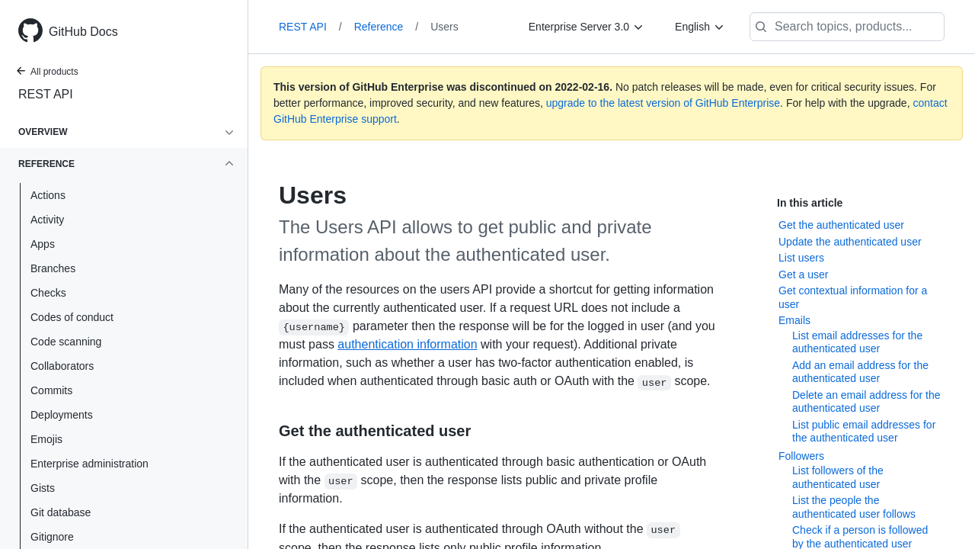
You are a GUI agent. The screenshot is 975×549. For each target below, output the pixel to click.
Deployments (61, 415)
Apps (42, 244)
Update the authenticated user (850, 242)
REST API (45, 94)
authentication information (407, 344)
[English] (700, 26)
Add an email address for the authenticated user (860, 372)
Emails (794, 320)
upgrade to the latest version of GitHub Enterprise (663, 103)
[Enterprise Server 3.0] (586, 26)
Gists (42, 488)
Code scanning (65, 342)
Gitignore (52, 537)
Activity (47, 220)
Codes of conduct (71, 317)
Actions (48, 195)
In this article (809, 203)
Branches (52, 268)
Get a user (803, 274)
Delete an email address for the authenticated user (866, 402)
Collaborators (62, 366)
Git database (60, 512)
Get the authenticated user (841, 225)
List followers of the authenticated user (838, 477)
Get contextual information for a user (852, 297)
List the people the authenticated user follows (854, 507)
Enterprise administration (89, 464)
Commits (51, 390)
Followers (801, 456)
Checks (48, 293)
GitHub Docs (83, 31)
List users (801, 258)
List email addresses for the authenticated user (857, 342)
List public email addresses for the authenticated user (863, 432)
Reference (386, 27)
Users (444, 27)
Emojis (46, 439)
